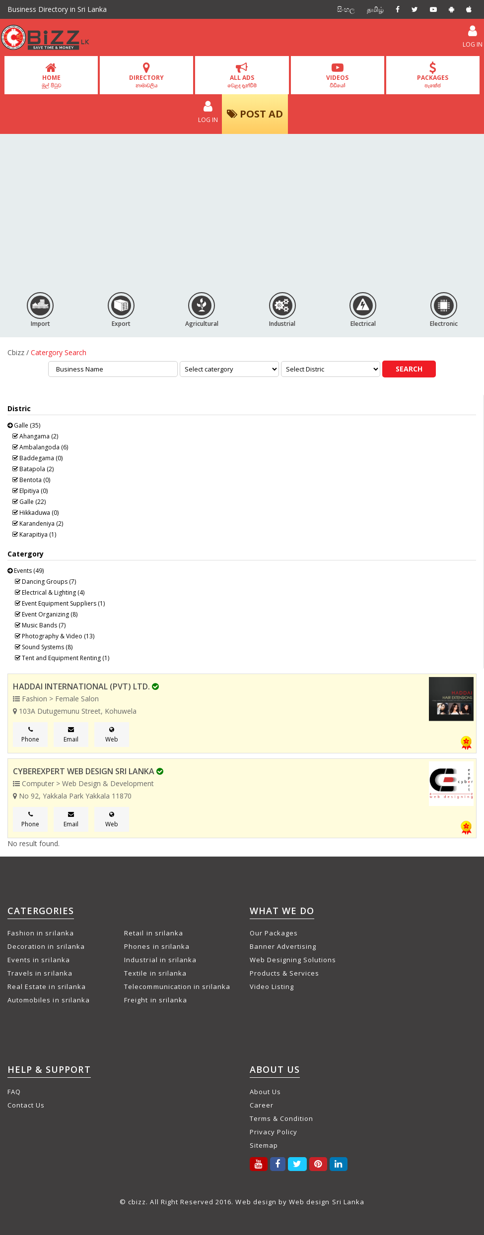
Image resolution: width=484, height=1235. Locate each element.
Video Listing (272, 986)
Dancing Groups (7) (45, 581)
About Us (265, 1091)
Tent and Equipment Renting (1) (62, 658)
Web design (255, 1201)
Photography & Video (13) (54, 636)
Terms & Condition (282, 1118)
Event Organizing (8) (46, 614)
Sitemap (264, 1145)
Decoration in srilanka (46, 946)
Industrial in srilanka (160, 959)
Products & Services (285, 973)
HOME (51, 75)
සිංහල (346, 9)
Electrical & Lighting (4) (49, 592)
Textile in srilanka (155, 973)
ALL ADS (242, 75)
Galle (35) (23, 425)
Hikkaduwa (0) (35, 512)
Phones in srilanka (157, 946)
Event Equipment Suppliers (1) (60, 603)
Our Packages (274, 932)
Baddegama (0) (37, 458)
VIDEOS (337, 75)
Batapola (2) (33, 469)
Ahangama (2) (35, 436)
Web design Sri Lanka (326, 1201)
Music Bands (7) (40, 625)
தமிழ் (375, 9)
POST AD (255, 114)
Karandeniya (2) (37, 523)
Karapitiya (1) (34, 534)
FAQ (14, 1091)
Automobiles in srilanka (48, 999)
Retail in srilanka (153, 932)
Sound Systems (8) (43, 647)
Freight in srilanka (155, 999)
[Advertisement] (242, 208)
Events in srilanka (38, 959)
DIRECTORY (146, 75)
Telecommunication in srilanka (177, 986)
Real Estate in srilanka (46, 986)
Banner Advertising (283, 946)
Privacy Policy (274, 1131)
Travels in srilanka (39, 973)
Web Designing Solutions (293, 959)
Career (262, 1105)
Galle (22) (29, 501)
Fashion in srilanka (40, 932)
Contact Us (26, 1105)
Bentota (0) (31, 480)
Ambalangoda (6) (40, 447)
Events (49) (25, 570)
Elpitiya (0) (30, 491)
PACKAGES (432, 75)
